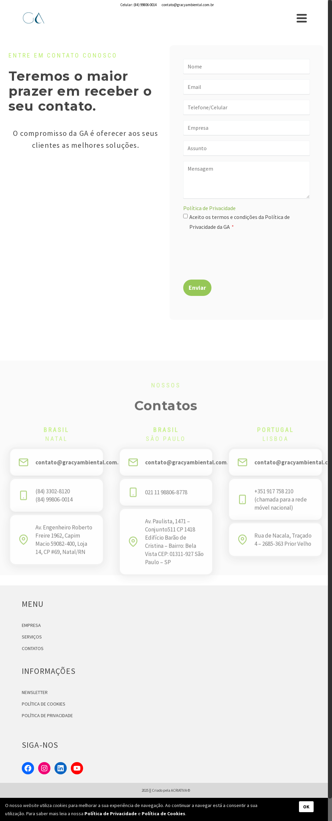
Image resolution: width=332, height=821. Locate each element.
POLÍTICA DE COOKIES (43, 704)
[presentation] (235, 250)
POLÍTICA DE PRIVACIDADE (47, 715)
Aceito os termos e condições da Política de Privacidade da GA (239, 222)
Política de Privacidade (209, 208)
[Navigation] (301, 18)
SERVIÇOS (32, 637)
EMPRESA (31, 625)
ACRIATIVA (179, 790)
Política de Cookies (163, 813)
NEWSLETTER (35, 692)
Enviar (197, 287)
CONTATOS (33, 648)
